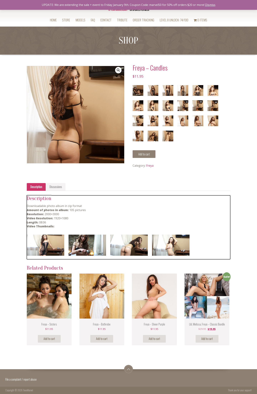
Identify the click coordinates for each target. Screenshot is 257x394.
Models (80, 20)
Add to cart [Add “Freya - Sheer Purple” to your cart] (154, 339)
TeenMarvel (28, 390)
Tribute (122, 20)
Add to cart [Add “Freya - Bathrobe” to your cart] (101, 339)
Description (36, 187)
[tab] (36, 187)
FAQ (93, 20)
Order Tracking (143, 20)
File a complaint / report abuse (21, 379)
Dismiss (210, 5)
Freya (149, 166)
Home (53, 20)
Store (66, 20)
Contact (106, 20)
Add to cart (144, 154)
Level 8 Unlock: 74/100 (174, 20)
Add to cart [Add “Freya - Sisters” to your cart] (49, 339)
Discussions (55, 187)
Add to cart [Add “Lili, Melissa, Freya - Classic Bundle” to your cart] (207, 339)
